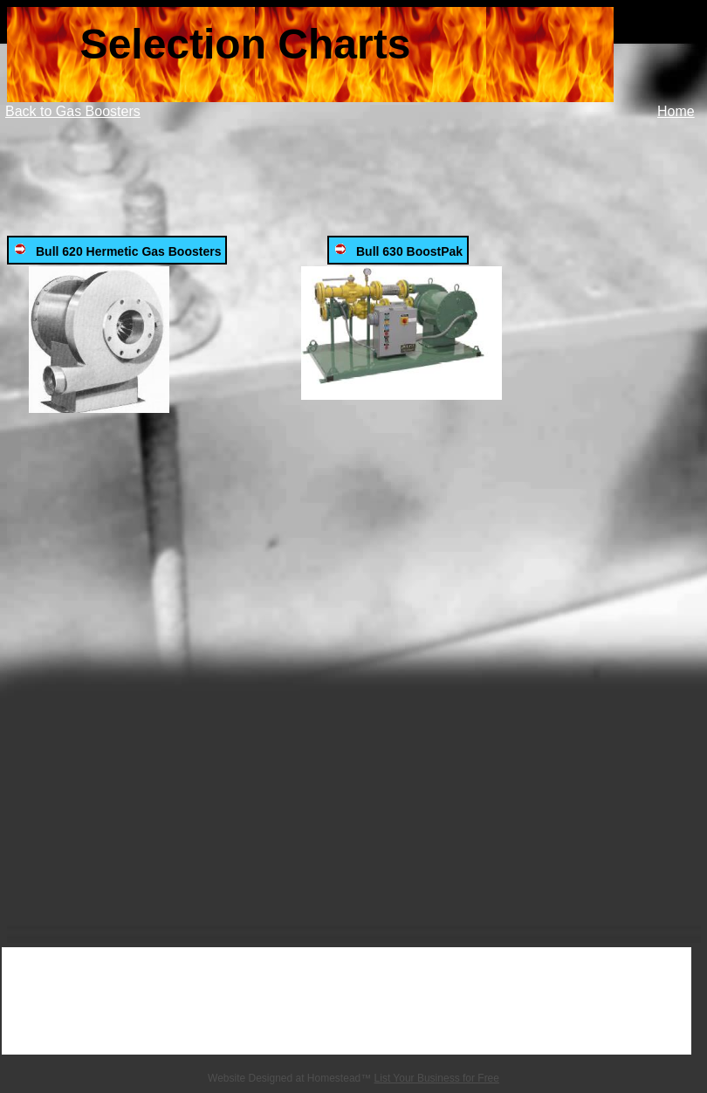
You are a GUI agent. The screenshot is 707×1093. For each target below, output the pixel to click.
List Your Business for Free (436, 1078)
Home (676, 111)
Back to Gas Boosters (73, 111)
